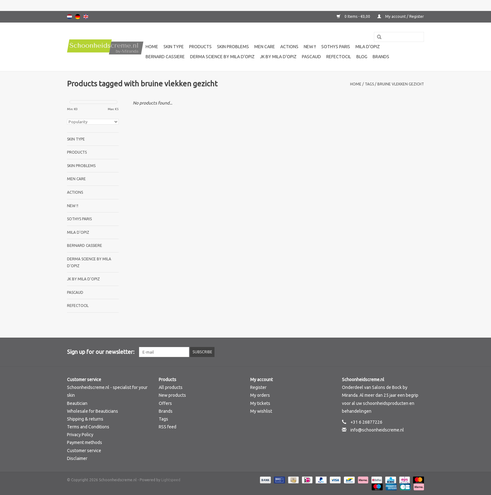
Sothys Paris (335, 46)
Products (200, 46)
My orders (260, 395)
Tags (369, 84)
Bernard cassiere (165, 56)
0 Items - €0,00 (354, 16)
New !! (310, 46)
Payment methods (84, 442)
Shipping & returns (85, 418)
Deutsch (77, 16)
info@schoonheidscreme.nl (377, 429)
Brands (381, 56)
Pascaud (311, 56)
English (85, 16)
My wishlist (261, 411)
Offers (165, 403)
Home (152, 46)
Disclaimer (77, 458)
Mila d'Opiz (367, 46)
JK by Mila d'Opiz (278, 56)
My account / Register (400, 16)
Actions (289, 46)
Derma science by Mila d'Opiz (222, 56)
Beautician (77, 403)
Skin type (173, 46)
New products (172, 395)
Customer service (84, 450)
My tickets (260, 403)
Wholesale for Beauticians (92, 411)
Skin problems (233, 46)
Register (258, 387)
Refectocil (338, 56)
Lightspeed (170, 480)
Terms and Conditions (88, 426)
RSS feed (167, 426)
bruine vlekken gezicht (400, 84)
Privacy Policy (80, 434)
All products (171, 387)
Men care (264, 46)
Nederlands (69, 16)
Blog (361, 56)
